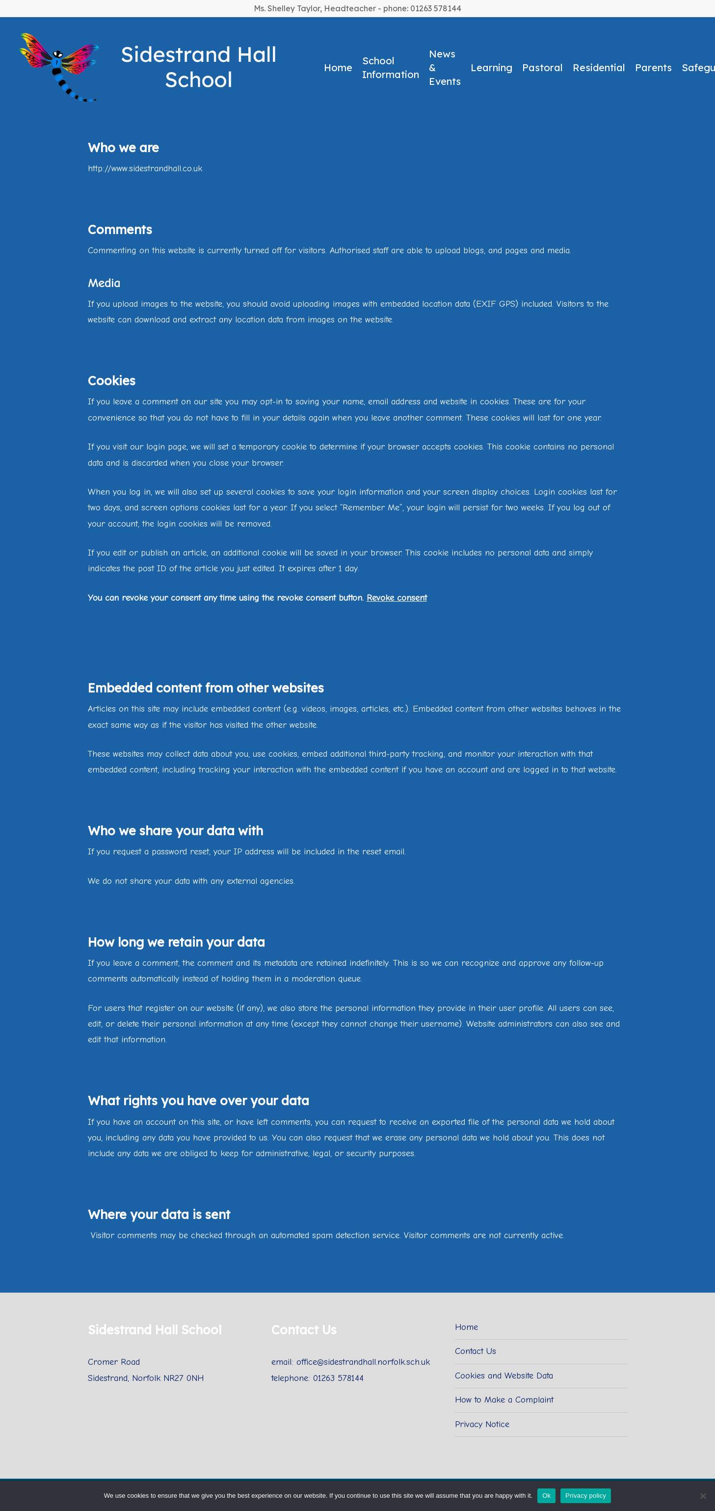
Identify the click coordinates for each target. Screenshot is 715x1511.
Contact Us (475, 1351)
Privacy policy (585, 1495)
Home (466, 1327)
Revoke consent (397, 598)
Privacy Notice (482, 1424)
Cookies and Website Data (504, 1376)
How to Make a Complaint (504, 1400)
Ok (546, 1495)
